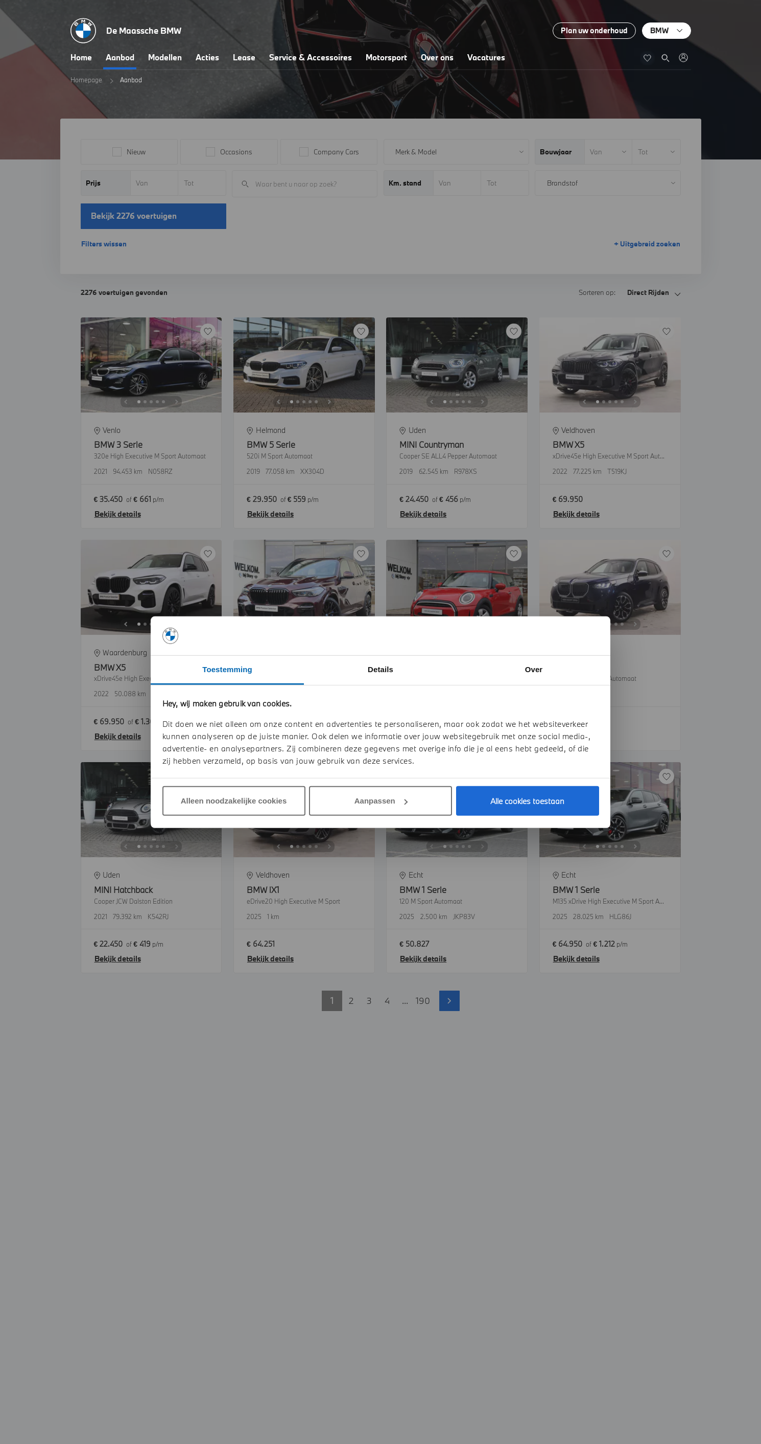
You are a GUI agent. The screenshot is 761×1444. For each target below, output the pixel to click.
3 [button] (369, 1000)
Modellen (165, 57)
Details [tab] (380, 669)
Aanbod (120, 57)
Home (81, 57)
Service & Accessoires (310, 57)
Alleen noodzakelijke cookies (234, 800)
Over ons (437, 57)
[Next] (177, 402)
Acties (207, 57)
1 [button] (332, 1000)
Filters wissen (104, 243)
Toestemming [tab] (227, 669)
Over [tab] (534, 669)
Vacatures (486, 57)
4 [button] (387, 1000)
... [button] (405, 1000)
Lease (244, 57)
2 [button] (351, 1000)
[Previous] (126, 402)
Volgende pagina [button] (449, 1001)
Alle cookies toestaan (527, 801)
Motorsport (386, 57)
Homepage (86, 80)
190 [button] (423, 1000)
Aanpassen (381, 800)
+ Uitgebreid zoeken (647, 243)
